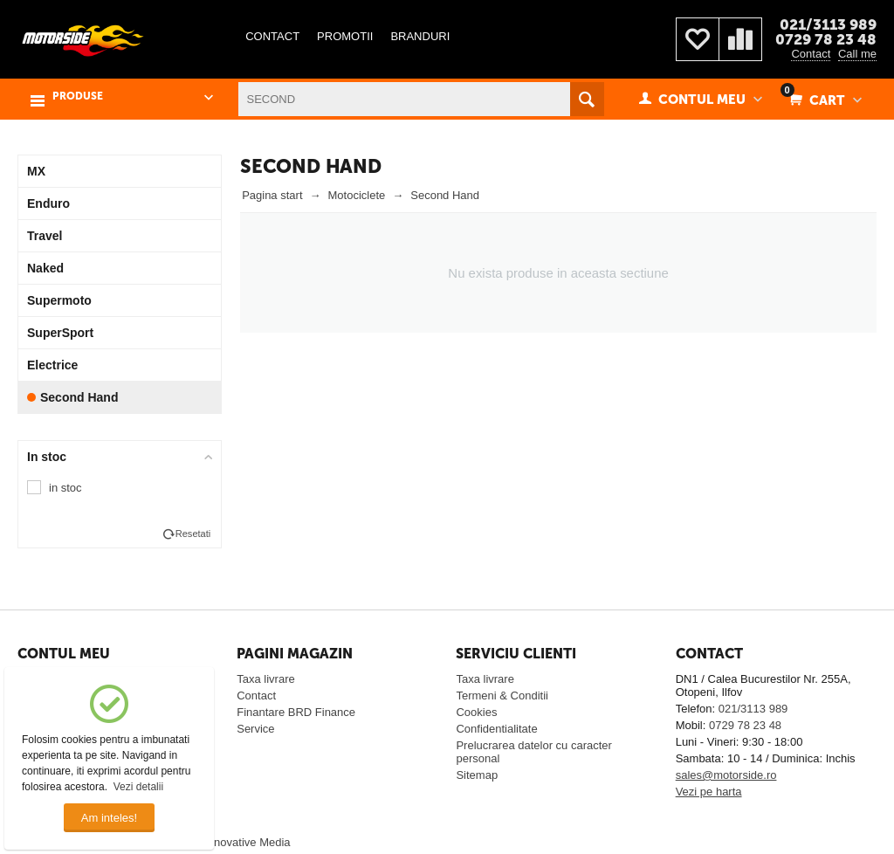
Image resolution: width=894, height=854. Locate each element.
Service (255, 728)
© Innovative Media (241, 842)
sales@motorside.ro (726, 775)
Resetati (193, 533)
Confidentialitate (496, 728)
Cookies (476, 712)
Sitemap (477, 775)
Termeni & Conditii (502, 695)
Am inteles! (109, 817)
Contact (810, 53)
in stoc (65, 487)
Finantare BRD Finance (296, 712)
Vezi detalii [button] (138, 787)
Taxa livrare (265, 678)
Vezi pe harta (709, 791)
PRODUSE (77, 96)
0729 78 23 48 (826, 39)
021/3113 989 (828, 24)
